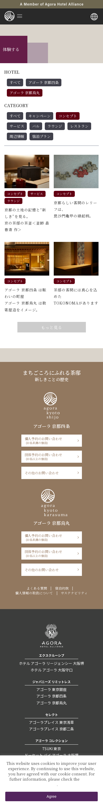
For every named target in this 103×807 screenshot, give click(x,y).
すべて (15, 82)
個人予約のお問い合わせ (50, 440)
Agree (51, 796)
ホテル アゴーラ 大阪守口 (52, 669)
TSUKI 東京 (51, 748)
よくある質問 (37, 588)
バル (36, 126)
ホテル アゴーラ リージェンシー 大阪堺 (51, 663)
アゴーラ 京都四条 (43, 82)
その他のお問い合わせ (42, 472)
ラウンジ (54, 126)
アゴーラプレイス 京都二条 (51, 728)
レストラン (79, 126)
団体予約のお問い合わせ (50, 456)
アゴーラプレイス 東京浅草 (51, 722)
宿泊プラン (41, 136)
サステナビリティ (74, 593)
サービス (16, 126)
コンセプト (67, 115)
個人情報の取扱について (34, 593)
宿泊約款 (62, 588)
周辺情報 (16, 136)
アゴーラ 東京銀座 (51, 689)
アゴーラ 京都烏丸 (24, 92)
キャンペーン (39, 115)
